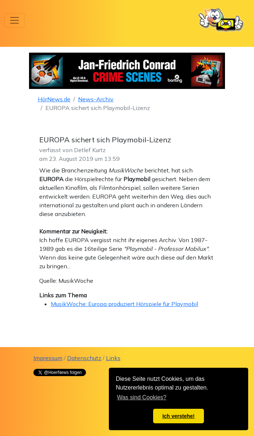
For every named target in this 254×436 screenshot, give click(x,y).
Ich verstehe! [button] (179, 416)
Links (113, 358)
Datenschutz (84, 358)
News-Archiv (96, 99)
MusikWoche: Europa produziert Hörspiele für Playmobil (124, 303)
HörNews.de (54, 99)
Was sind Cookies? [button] (141, 397)
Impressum (47, 358)
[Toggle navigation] (14, 20)
